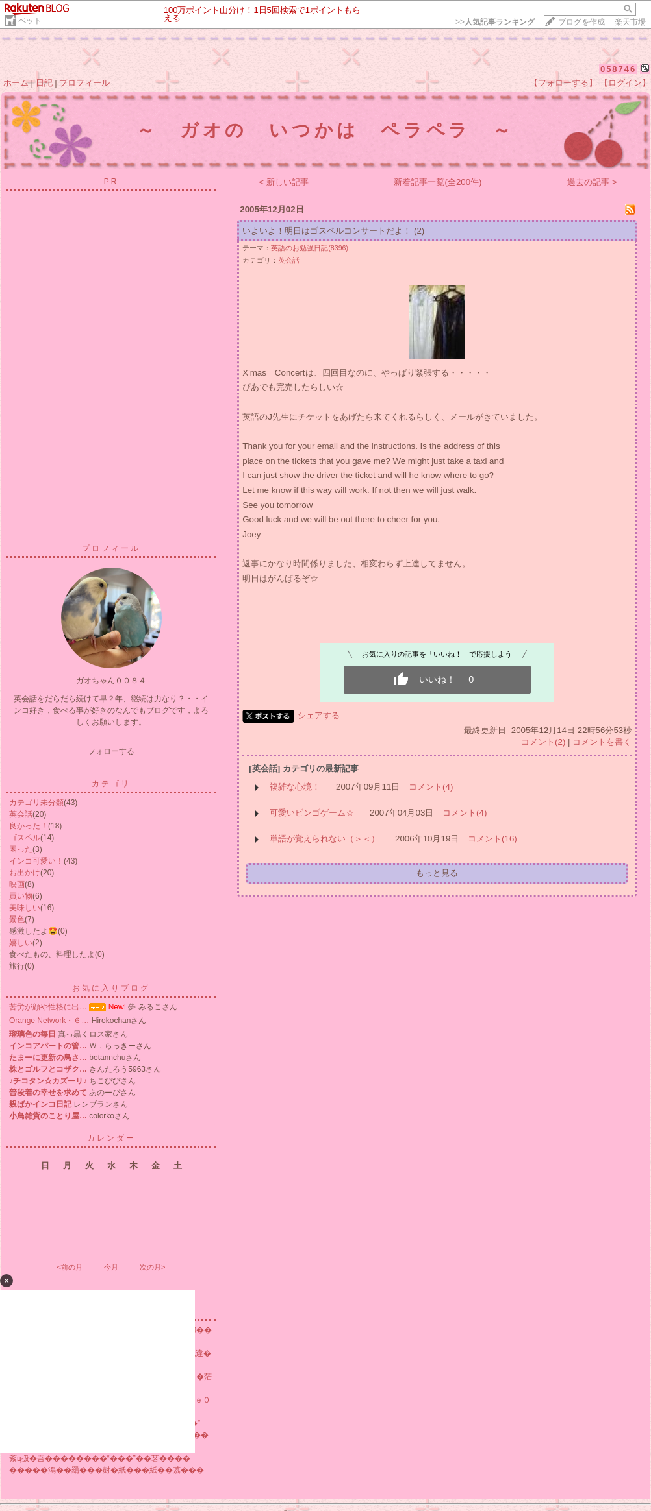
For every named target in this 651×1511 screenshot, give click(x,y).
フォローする (111, 751)
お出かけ (24, 872)
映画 (17, 884)
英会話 (20, 814)
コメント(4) (431, 787)
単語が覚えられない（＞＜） (324, 838)
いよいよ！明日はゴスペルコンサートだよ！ (326, 231)
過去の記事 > (592, 182)
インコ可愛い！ (36, 860)
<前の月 (69, 1267)
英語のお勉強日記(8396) (309, 248)
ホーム (16, 83)
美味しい (24, 907)
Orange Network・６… (49, 1020)
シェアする (319, 715)
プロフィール (84, 83)
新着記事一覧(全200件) (437, 182)
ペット (30, 20)
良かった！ (28, 825)
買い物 (20, 896)
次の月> (152, 1267)
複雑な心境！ (295, 787)
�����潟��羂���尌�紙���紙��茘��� (106, 1470)
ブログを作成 (581, 22)
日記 (44, 83)
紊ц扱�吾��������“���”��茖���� (99, 1458)
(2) (419, 231)
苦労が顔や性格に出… (48, 1006)
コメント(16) (492, 838)
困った (20, 849)
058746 (618, 69)
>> (495, 22)
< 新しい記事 (284, 182)
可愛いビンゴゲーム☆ (312, 812)
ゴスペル (24, 837)
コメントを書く (602, 742)
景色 (17, 919)
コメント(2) (543, 742)
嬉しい (20, 942)
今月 (111, 1267)
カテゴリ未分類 (36, 802)
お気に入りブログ (111, 988)
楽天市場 (630, 22)
